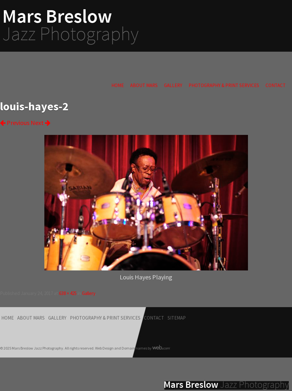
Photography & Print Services (224, 85)
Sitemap (177, 318)
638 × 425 (68, 293)
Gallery (173, 85)
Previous (14, 123)
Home (117, 85)
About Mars (144, 85)
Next (40, 123)
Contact (276, 85)
